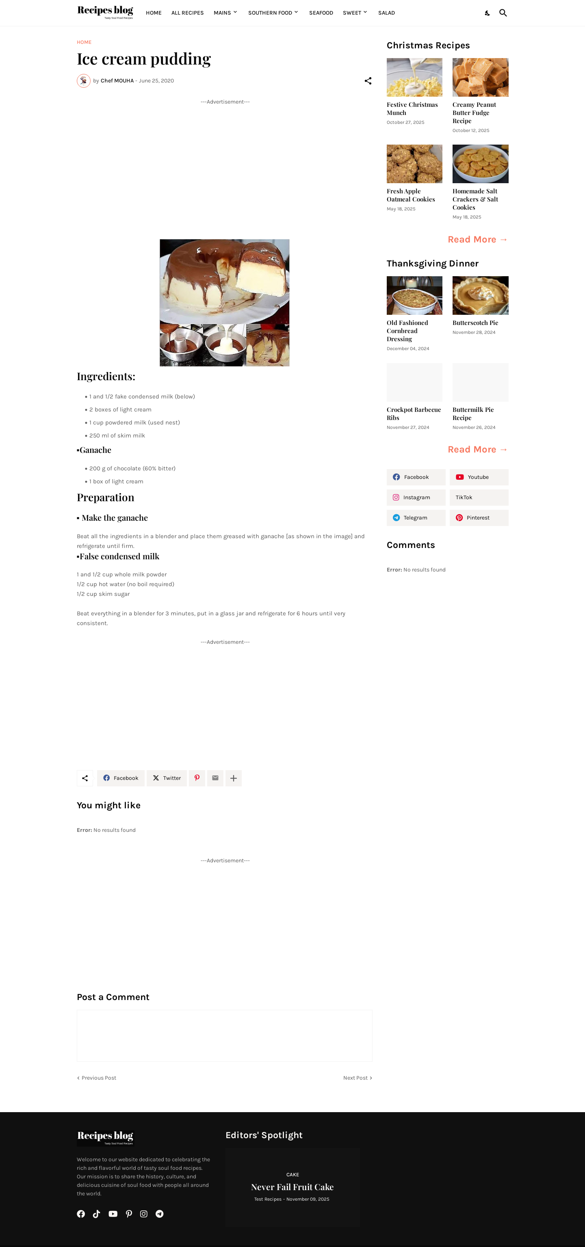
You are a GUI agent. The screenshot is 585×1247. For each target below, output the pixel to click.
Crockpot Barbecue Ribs (414, 414)
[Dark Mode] (488, 13)
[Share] (368, 81)
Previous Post (99, 1077)
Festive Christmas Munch (412, 109)
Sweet (352, 12)
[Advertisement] (225, 162)
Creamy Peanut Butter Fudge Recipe (474, 113)
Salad (386, 12)
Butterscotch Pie (475, 323)
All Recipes (187, 12)
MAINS (222, 12)
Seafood (321, 12)
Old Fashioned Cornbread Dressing (407, 331)
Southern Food (270, 12)
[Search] (502, 13)
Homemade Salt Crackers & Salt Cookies (475, 199)
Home (154, 12)
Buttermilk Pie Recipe (473, 414)
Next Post (355, 1077)
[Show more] (233, 778)
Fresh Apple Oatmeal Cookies (411, 195)
